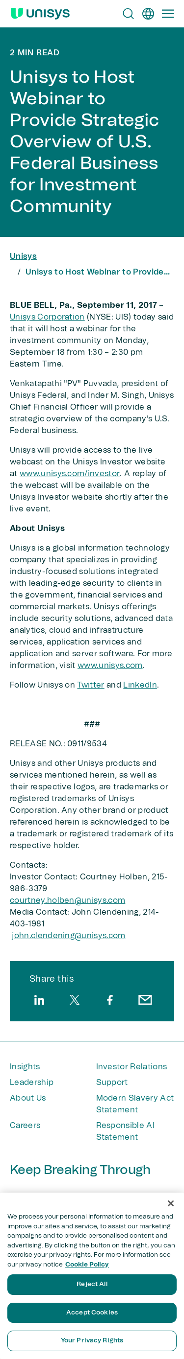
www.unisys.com (110, 665)
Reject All (92, 1284)
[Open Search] (128, 14)
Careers (25, 1125)
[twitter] (74, 1000)
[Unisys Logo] (40, 14)
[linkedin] (39, 1000)
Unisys (23, 256)
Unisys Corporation (47, 317)
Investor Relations (131, 1067)
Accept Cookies (92, 1313)
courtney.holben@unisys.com (67, 900)
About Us (28, 1098)
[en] (148, 14)
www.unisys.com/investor (70, 474)
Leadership (31, 1082)
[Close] (171, 1203)
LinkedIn (140, 685)
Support (112, 1082)
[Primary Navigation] (168, 14)
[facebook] (110, 1000)
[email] (145, 1000)
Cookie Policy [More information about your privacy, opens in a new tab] (87, 1265)
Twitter (90, 685)
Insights (25, 1067)
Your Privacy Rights (92, 1340)
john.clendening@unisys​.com (68, 936)
